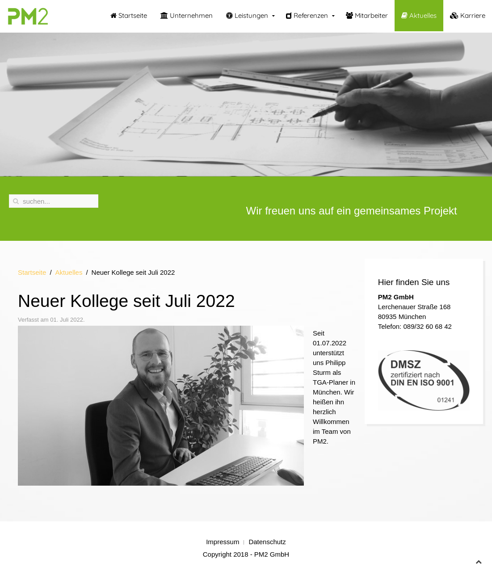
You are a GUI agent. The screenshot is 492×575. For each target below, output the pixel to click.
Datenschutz (267, 542)
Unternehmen (186, 15)
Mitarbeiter (367, 15)
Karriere (467, 15)
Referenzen (307, 15)
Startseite (128, 15)
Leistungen (247, 15)
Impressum (222, 542)
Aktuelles (419, 15)
